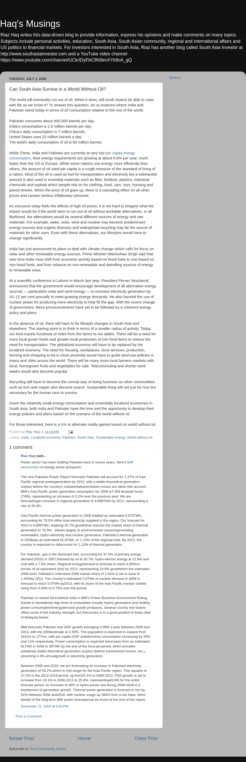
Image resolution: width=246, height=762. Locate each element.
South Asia (85, 437)
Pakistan (68, 437)
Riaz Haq (28, 456)
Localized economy (45, 437)
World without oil (139, 437)
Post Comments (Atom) (48, 749)
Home (84, 738)
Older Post (146, 738)
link (63, 424)
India (25, 437)
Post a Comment (29, 716)
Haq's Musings (30, 23)
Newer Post (21, 738)
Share (173, 77)
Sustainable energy (110, 437)
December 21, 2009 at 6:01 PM (44, 706)
